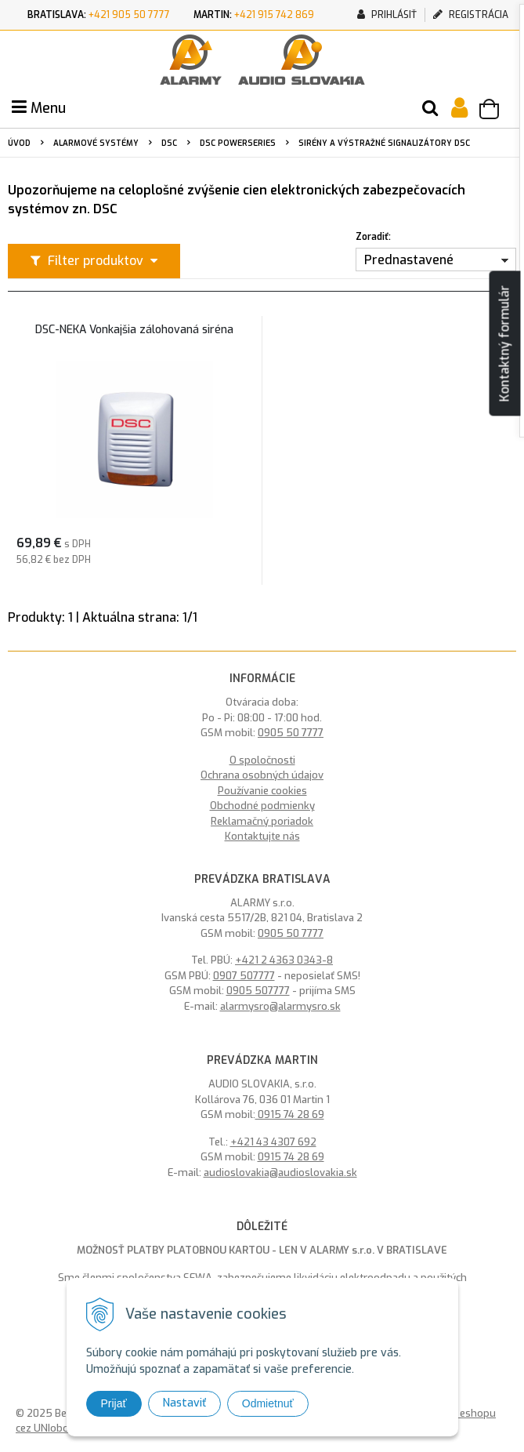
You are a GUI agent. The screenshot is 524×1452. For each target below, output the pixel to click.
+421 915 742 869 (274, 15)
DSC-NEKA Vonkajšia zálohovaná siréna (134, 330)
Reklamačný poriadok (262, 821)
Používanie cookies (262, 790)
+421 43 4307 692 (273, 1142)
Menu (39, 108)
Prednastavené (409, 260)
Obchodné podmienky (262, 805)
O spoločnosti (262, 760)
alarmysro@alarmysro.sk (280, 1006)
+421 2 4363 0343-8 (284, 960)
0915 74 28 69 (289, 1114)
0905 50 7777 (290, 732)
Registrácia (470, 15)
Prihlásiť (387, 15)
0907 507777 (244, 975)
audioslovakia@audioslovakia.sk (280, 1172)
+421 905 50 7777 (129, 15)
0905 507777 (258, 990)
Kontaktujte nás (262, 836)
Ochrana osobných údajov (262, 775)
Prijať (114, 1403)
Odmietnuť (268, 1403)
